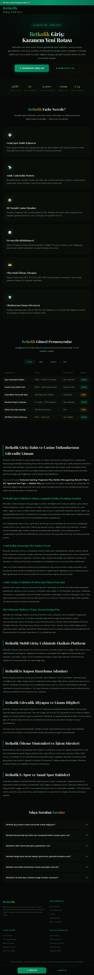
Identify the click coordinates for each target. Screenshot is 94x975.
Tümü (29, 362)
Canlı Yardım (54, 936)
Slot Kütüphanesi (10, 939)
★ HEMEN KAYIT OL (65, 68)
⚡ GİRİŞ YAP (32, 970)
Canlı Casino (8, 936)
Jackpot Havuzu (9, 947)
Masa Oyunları (8, 943)
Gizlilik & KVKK (55, 951)
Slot (65, 362)
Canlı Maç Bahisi (55, 910)
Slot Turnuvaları (9, 951)
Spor (41, 362)
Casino (53, 362)
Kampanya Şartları (56, 943)
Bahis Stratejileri (55, 922)
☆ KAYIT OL (62, 970)
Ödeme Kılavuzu (55, 939)
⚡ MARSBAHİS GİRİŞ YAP (31, 68)
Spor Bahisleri (54, 906)
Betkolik (12, 10)
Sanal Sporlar (54, 918)
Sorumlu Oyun (55, 947)
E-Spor (52, 914)
